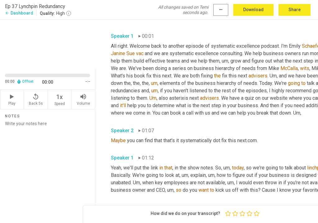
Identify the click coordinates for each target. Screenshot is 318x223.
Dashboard (19, 13)
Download (253, 9)
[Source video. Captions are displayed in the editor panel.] (47, 44)
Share (294, 9)
